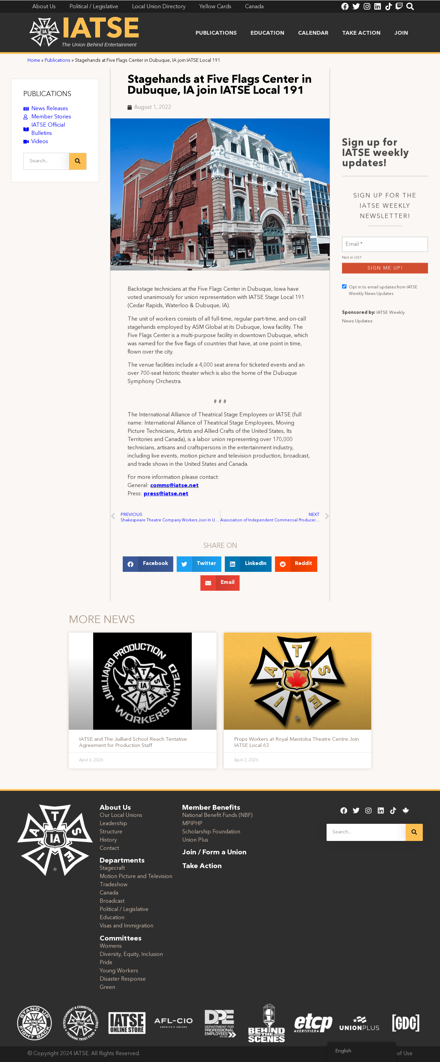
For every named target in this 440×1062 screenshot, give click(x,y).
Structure (111, 832)
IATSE (101, 30)
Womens (111, 946)
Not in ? (351, 433)
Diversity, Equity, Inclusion (131, 954)
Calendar (313, 33)
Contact (109, 848)
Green (107, 987)
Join (401, 33)
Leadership (113, 824)
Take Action (361, 33)
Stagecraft (112, 868)
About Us (115, 808)
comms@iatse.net (174, 485)
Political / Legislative (124, 909)
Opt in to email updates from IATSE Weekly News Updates (379, 466)
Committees (121, 938)
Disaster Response (123, 979)
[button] (148, 564)
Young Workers (119, 971)
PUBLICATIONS (47, 94)
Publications (216, 33)
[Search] (77, 161)
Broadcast (112, 901)
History (108, 840)
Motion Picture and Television (136, 876)
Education (267, 33)
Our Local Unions (121, 815)
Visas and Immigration (126, 926)
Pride (106, 963)
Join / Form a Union (214, 852)
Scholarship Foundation (211, 832)
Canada (109, 893)
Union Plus (195, 840)
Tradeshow (114, 885)
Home (34, 60)
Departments (122, 860)
